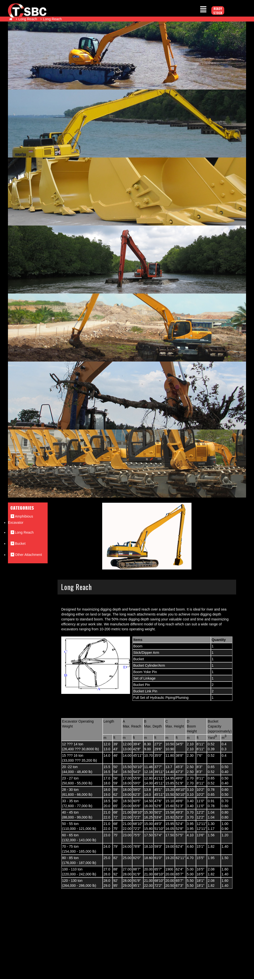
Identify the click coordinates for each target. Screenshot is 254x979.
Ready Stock (217, 10)
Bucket (18, 543)
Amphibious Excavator (20, 519)
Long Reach (27, 19)
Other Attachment (26, 554)
